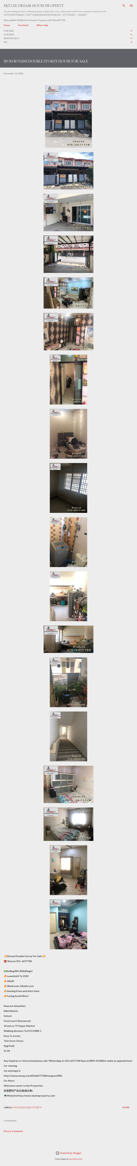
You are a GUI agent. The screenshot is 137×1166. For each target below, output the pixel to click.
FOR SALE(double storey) (26, 1107)
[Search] (124, 5)
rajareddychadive (75, 1159)
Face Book (23, 25)
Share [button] (126, 1107)
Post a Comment (13, 1131)
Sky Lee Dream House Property (34, 5)
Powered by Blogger (68, 1153)
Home (7, 25)
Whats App (42, 25)
